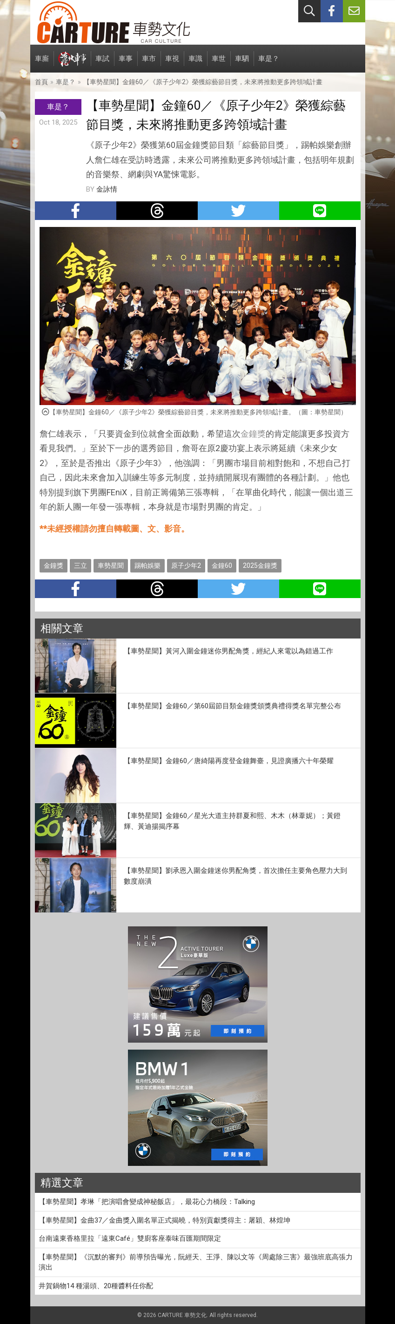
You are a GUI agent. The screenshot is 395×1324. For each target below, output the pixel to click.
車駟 (242, 63)
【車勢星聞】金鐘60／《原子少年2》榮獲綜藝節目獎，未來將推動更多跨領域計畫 (202, 82)
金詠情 (106, 189)
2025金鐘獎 (260, 565)
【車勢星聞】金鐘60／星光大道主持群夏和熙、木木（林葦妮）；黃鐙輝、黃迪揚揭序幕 (232, 821)
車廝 (42, 63)
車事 (125, 63)
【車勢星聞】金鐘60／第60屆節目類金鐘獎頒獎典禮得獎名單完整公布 (232, 706)
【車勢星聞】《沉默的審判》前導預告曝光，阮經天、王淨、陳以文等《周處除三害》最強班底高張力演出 (196, 1262)
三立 (80, 565)
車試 (102, 63)
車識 (195, 63)
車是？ (269, 63)
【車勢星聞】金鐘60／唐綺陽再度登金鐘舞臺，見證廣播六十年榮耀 (229, 761)
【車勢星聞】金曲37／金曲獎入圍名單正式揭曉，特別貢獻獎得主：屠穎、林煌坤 (164, 1220)
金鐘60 (222, 565)
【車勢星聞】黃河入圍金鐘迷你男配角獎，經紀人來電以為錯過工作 (228, 651)
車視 (172, 63)
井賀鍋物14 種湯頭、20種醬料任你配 (96, 1286)
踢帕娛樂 (147, 565)
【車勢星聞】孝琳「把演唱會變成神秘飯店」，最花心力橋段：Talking (147, 1202)
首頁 (41, 82)
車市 (149, 63)
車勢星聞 (111, 565)
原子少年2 (186, 565)
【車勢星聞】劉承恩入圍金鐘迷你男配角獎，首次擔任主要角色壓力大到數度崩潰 (235, 875)
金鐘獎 (253, 434)
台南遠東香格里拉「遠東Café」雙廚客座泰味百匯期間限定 (130, 1238)
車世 (218, 63)
